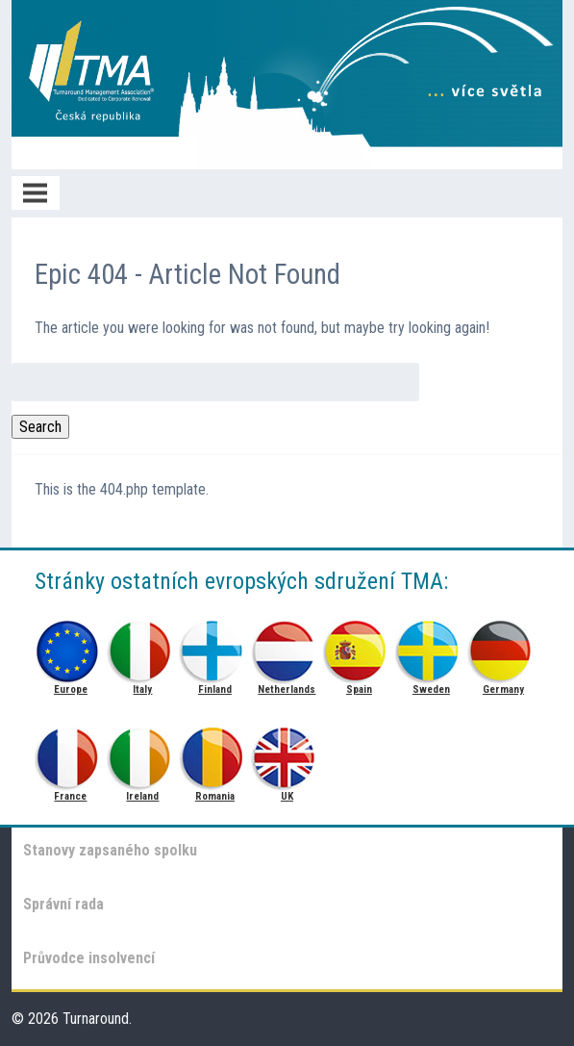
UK (287, 753)
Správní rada (63, 904)
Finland (215, 646)
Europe (71, 646)
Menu (36, 193)
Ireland (143, 753)
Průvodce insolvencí (89, 958)
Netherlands (287, 646)
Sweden (431, 646)
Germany (503, 646)
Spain (359, 646)
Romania (215, 753)
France (71, 753)
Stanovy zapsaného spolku (110, 850)
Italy (143, 646)
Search (40, 427)
